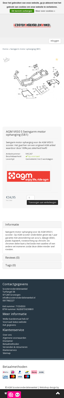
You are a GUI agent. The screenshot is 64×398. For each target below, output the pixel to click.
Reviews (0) (12, 257)
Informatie (12, 224)
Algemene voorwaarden (14, 337)
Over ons (7, 334)
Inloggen (55, 40)
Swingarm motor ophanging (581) (25, 49)
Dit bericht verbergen (22, 11)
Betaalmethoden (11, 344)
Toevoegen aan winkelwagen (42, 202)
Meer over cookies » (45, 11)
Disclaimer (8, 340)
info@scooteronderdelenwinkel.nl (19, 297)
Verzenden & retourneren (15, 347)
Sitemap (7, 353)
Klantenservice (10, 350)
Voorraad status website (14, 322)
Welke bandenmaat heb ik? (16, 318)
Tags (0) (10, 265)
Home (5, 49)
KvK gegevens (9, 325)
